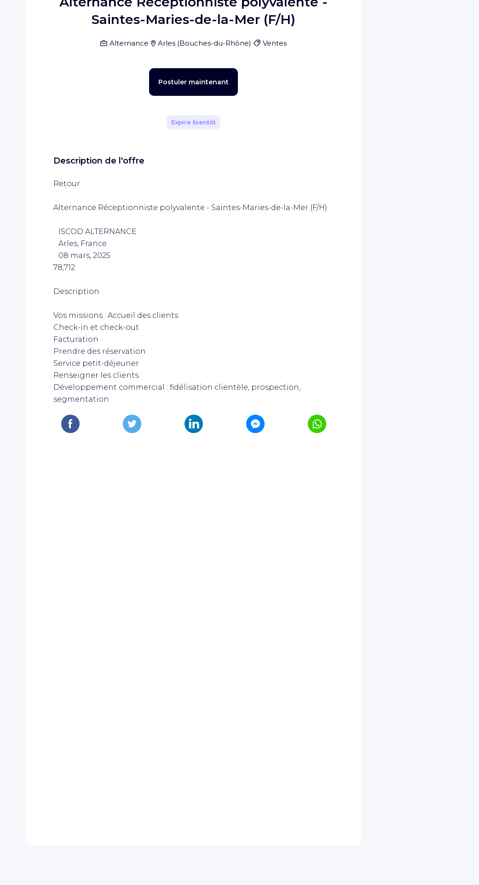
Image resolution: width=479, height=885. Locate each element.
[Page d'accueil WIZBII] (45, 19)
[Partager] (322, 178)
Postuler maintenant (177, 340)
